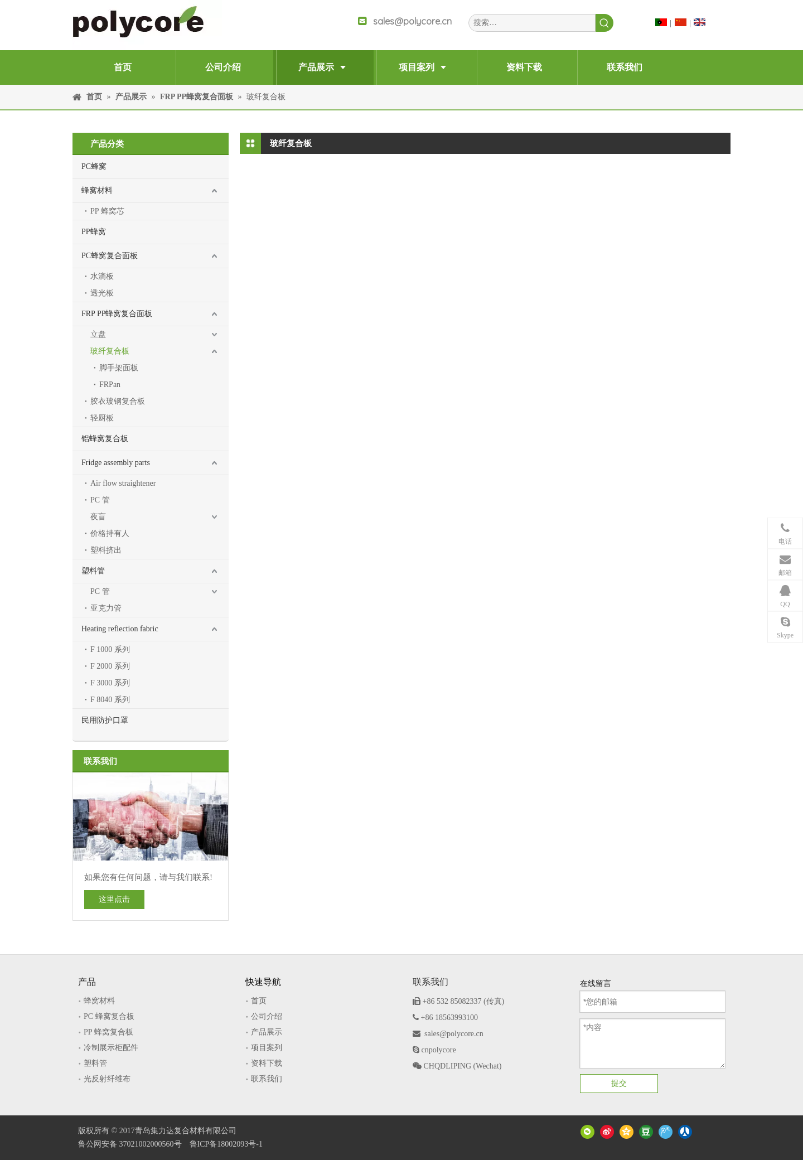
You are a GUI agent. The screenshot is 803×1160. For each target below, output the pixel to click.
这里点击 (114, 899)
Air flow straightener (123, 483)
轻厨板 (102, 418)
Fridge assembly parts (115, 462)
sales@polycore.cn (412, 21)
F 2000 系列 (110, 666)
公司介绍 (266, 1016)
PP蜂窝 (93, 232)
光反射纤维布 (107, 1079)
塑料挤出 (106, 550)
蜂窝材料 (97, 190)
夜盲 (98, 517)
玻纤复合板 (109, 351)
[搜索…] (532, 23)
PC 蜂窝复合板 (109, 1016)
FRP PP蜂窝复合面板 (116, 314)
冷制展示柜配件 (111, 1047)
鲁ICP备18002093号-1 (226, 1144)
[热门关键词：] (604, 23)
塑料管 (93, 571)
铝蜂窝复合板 (104, 438)
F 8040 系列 (110, 699)
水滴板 (102, 276)
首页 (259, 1001)
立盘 (98, 334)
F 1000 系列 (110, 649)
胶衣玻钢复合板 (117, 401)
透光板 (102, 293)
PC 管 (100, 500)
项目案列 (266, 1047)
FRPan (109, 384)
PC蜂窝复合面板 (109, 256)
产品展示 (266, 1032)
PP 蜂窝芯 (107, 211)
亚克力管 (106, 608)
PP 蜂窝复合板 (108, 1032)
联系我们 (266, 1079)
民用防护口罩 (104, 720)
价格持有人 (109, 533)
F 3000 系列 (110, 683)
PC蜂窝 (94, 166)
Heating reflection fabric (119, 629)
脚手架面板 (118, 368)
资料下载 (266, 1063)
